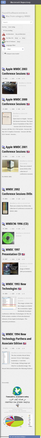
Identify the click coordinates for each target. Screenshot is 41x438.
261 (19, 258)
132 (19, 347)
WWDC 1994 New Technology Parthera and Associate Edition (16, 337)
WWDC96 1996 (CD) (15, 223)
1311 (13, 228)
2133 (13, 78)
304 (19, 78)
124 (19, 228)
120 (19, 198)
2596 (13, 108)
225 (19, 292)
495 (19, 108)
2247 (13, 292)
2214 (13, 258)
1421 (13, 347)
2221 (13, 156)
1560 (13, 198)
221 (19, 156)
